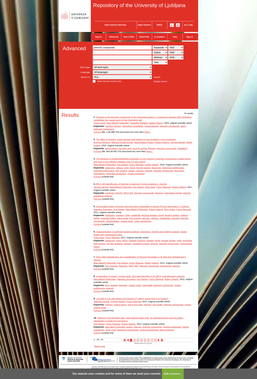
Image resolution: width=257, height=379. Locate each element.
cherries (109, 304)
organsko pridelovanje (104, 171)
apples (131, 171)
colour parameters (142, 221)
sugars (177, 285)
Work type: (85, 67)
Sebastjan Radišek (139, 123)
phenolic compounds (169, 126)
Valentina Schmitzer (103, 209)
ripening (147, 304)
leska (118, 240)
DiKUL (160, 25)
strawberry (183, 148)
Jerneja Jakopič (177, 142)
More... (147, 132)
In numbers (159, 37)
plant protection (166, 330)
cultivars (140, 171)
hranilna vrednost (137, 240)
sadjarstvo (110, 168)
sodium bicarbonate (149, 330)
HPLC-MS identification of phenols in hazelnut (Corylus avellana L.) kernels (131, 184)
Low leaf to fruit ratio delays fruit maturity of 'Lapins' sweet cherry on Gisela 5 (132, 298)
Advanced (113, 37)
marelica (120, 215)
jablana (119, 168)
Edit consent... (173, 373)
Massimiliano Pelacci (144, 142)
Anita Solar (150, 187)
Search (98, 37)
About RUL (144, 37)
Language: (85, 72)
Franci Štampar (136, 164)
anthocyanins (111, 148)
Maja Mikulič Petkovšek (118, 123)
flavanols (159, 193)
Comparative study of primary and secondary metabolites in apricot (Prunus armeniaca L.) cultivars (142, 206)
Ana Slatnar (122, 164)
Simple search (160, 81)
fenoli (132, 168)
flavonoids (179, 171)
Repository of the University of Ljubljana (139, 5)
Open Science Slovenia (115, 25)
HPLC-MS (128, 193)
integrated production (116, 173)
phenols (148, 171)
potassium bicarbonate (127, 330)
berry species (111, 266)
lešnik (125, 240)
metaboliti (135, 215)
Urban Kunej (99, 123)
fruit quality (147, 285)
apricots (146, 218)
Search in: (85, 77)
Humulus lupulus (113, 126)
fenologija (187, 240)
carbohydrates (112, 221)
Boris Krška (169, 209)
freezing (152, 148)
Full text (97, 132)
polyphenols (165, 266)
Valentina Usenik (101, 301)
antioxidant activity (173, 193)
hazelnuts (109, 193)
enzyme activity (139, 148)
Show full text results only (109, 81)
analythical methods (103, 196)
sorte (126, 168)
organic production (136, 173)
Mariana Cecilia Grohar (122, 142)
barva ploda (122, 218)
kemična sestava (149, 215)
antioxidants (99, 173)
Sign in (189, 37)
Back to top (99, 346)
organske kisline (108, 218)
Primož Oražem (118, 301)
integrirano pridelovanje (173, 168)
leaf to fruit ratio (135, 304)
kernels (118, 193)
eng (190, 25)
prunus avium (120, 304)
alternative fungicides (115, 327)
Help (175, 37)
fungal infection (151, 126)
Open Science (144, 25)
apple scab (111, 330)
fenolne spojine (143, 168)
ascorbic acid (125, 148)
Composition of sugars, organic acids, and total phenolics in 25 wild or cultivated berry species (140, 276)
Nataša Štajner (156, 123)
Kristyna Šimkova (102, 142)
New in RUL (129, 37)
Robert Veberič (162, 142)
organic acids (126, 221)
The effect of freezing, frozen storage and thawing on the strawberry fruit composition (136, 139)
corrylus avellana (114, 243)
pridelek (150, 240)
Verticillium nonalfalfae (132, 126)
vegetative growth (141, 243)
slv (185, 25)
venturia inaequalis (172, 327)
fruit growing (121, 171)
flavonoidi (156, 168)
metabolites (165, 218)
